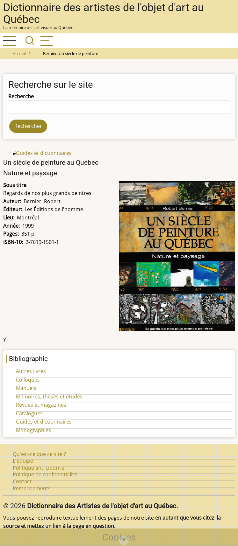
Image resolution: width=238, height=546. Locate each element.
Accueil (19, 53)
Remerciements (32, 488)
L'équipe (23, 460)
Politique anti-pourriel (39, 467)
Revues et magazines (41, 404)
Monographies (33, 430)
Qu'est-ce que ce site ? (39, 454)
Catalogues (29, 413)
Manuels (26, 387)
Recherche (21, 96)
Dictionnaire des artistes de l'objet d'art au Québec (103, 13)
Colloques (28, 379)
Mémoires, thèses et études (49, 396)
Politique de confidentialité (45, 474)
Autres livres (31, 371)
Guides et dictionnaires (44, 152)
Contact (22, 481)
